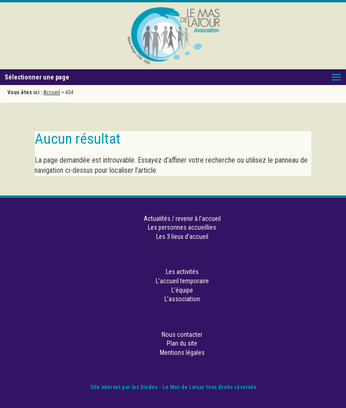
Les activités (182, 271)
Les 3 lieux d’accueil (182, 236)
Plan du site (182, 343)
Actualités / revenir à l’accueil (182, 218)
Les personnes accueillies (182, 227)
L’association (182, 299)
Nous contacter (182, 334)
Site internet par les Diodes (124, 387)
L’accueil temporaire (182, 281)
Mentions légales (182, 352)
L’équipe (182, 290)
